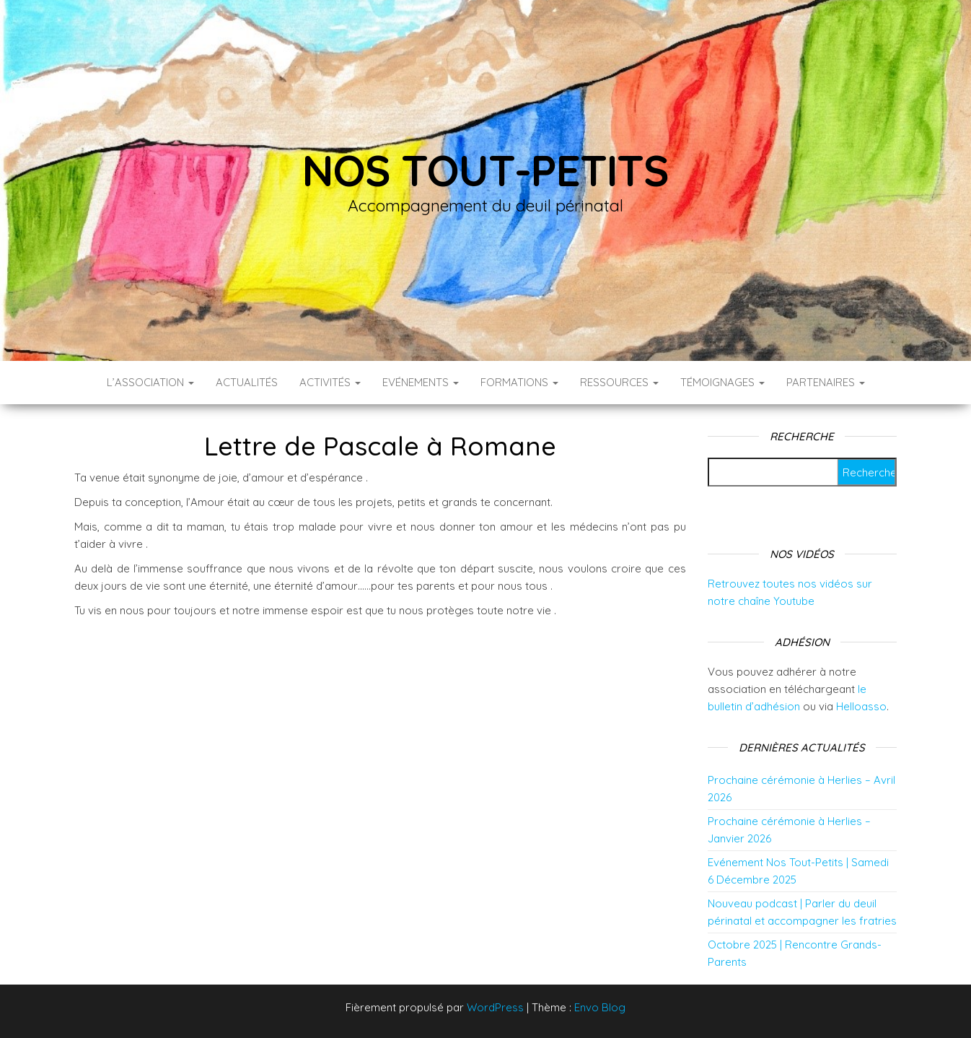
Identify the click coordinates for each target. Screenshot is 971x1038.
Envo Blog (599, 1007)
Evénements (420, 382)
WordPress (495, 1007)
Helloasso (861, 706)
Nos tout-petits (485, 170)
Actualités (247, 382)
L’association (150, 382)
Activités (330, 382)
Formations (519, 382)
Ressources (619, 382)
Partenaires (825, 382)
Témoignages (722, 382)
